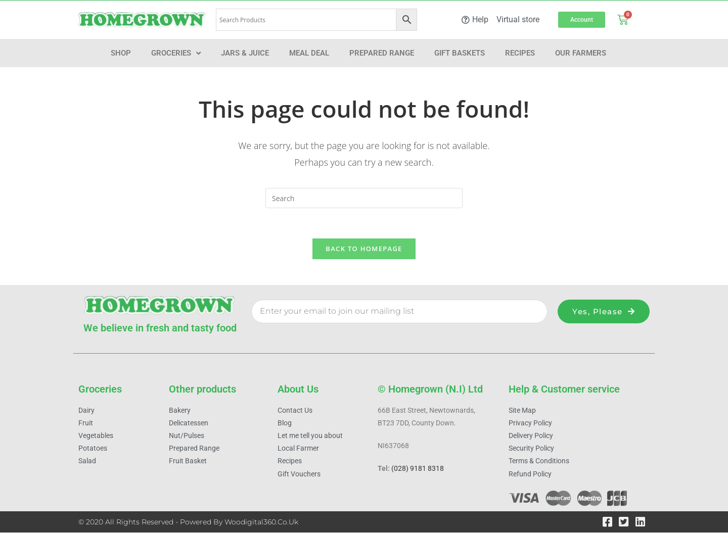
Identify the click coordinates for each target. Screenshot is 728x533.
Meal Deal (309, 53)
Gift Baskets (459, 53)
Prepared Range (381, 53)
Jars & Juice (245, 53)
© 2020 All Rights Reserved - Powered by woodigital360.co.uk (188, 522)
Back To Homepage (364, 249)
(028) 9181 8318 (417, 469)
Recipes (520, 53)
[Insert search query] (364, 198)
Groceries (176, 53)
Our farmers (580, 53)
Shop (121, 53)
